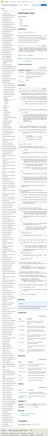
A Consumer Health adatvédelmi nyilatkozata (9, 435)
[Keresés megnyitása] (39, 2)
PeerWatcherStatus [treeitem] (7, 112)
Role (19, 345)
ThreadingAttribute (27, 61)
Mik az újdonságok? (36, 5)
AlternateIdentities (22, 334)
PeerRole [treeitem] (5, 108)
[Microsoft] (2, 1)
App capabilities (21, 80)
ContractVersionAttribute (28, 58)
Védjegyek (32, 435)
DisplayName (21, 342)
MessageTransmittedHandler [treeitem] (9, 94)
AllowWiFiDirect (22, 329)
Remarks (20, 22)
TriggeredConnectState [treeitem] (8, 120)
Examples (21, 20)
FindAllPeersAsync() (22, 371)
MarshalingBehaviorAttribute (40, 58)
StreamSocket (34, 322)
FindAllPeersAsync (31, 365)
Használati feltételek (24, 435)
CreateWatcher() (22, 368)
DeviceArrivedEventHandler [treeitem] (9, 89)
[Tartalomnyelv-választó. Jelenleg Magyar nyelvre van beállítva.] (3, 430)
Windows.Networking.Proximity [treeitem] (9, 85)
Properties (21, 23)
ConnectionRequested (23, 392)
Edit (45, 35)
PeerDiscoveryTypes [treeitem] (7, 96)
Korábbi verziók (12, 433)
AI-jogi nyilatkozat (4, 433)
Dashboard (44, 5)
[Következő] (37, 1)
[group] (32, 50)
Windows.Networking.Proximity (27, 9)
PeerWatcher (41, 368)
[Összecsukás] (15, 8)
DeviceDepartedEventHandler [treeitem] (9, 90)
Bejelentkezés (43, 1)
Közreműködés (24, 433)
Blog (17, 433)
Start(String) (21, 377)
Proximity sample (24, 415)
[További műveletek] (46, 9)
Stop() (20, 380)
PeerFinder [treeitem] (6, 99)
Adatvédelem (30, 433)
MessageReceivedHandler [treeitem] (8, 92)
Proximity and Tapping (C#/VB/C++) (28, 413)
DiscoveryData (21, 338)
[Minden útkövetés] (19, 9)
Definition (21, 18)
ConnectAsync (39, 393)
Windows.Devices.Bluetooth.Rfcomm (26, 42)
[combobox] (9, 11)
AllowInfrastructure (22, 326)
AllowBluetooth (22, 321)
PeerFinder (38, 321)
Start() (20, 375)
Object (25, 55)
